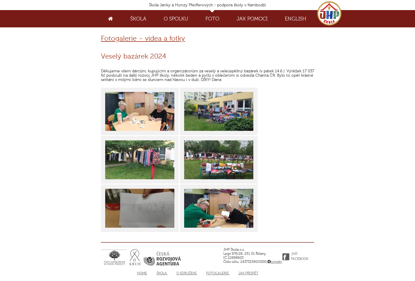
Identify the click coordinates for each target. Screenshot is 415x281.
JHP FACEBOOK (299, 257)
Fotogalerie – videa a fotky (143, 38)
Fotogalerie (218, 273)
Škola (138, 19)
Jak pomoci (252, 19)
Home (142, 273)
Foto (212, 19)
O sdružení (186, 273)
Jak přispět (248, 273)
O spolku (176, 19)
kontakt (274, 262)
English (295, 19)
